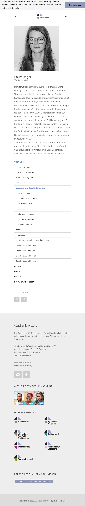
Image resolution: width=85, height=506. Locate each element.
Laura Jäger (23, 209)
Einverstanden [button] (75, 5)
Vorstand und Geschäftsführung (30, 188)
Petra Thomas (24, 193)
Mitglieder (20, 235)
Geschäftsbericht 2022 (26, 245)
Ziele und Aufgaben (24, 178)
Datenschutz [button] (15, 8)
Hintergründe (22, 183)
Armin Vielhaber (25, 224)
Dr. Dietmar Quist (25, 204)
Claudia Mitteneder (26, 219)
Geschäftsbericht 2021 (26, 251)
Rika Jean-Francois (26, 214)
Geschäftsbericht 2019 (26, 261)
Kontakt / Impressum (25, 282)
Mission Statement (24, 167)
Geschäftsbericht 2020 (26, 256)
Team (18, 230)
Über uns (19, 162)
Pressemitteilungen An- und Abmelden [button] (34, 481)
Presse (17, 277)
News (17, 271)
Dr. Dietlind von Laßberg (28, 198)
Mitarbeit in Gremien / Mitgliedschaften (33, 240)
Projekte (19, 266)
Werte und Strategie (25, 172)
